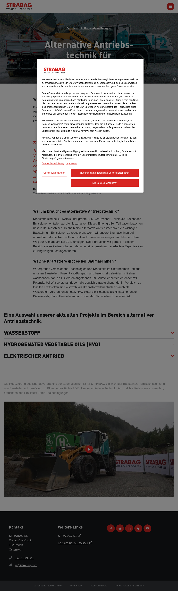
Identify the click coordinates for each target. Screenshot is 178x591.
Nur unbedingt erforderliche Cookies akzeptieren (104, 172)
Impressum (71, 163)
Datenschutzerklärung (53, 163)
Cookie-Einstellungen (54, 172)
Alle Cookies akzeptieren (104, 183)
